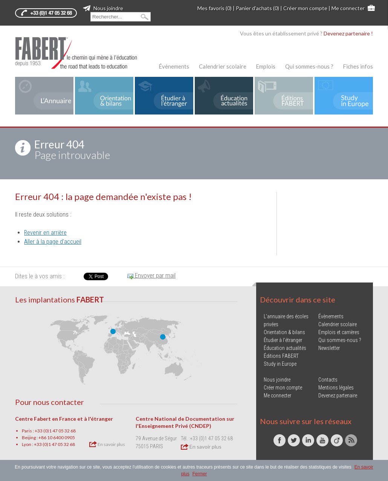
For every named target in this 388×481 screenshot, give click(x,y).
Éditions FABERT (281, 356)
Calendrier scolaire (222, 66)
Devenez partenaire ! (348, 33)
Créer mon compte (305, 8)
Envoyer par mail (151, 275)
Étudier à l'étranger (283, 340)
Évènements (174, 66)
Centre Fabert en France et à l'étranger (64, 418)
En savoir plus (107, 444)
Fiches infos (358, 66)
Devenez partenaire (337, 395)
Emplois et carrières (338, 332)
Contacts (328, 380)
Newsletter (329, 348)
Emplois (265, 66)
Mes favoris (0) (214, 8)
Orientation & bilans (284, 332)
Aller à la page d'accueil (52, 241)
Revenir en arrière (45, 232)
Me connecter (348, 8)
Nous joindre (103, 8)
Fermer (199, 473)
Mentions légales (336, 388)
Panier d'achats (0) (257, 8)
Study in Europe (280, 364)
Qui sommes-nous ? (309, 66)
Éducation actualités (285, 348)
